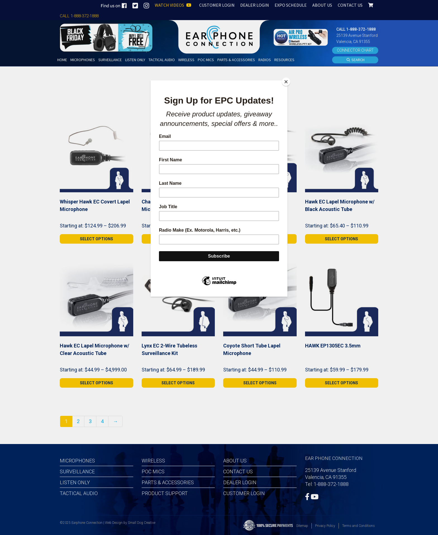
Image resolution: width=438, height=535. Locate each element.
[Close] (286, 82)
